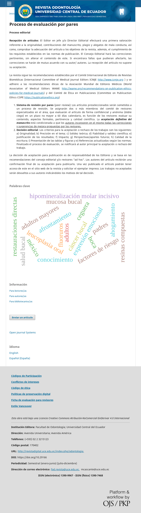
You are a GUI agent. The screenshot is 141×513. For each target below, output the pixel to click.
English (13, 353)
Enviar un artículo (22, 317)
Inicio (12, 13)
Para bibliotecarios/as (20, 301)
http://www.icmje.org (110, 79)
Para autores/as (17, 296)
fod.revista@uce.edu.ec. (65, 469)
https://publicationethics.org (41, 97)
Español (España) (19, 358)
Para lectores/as (17, 290)
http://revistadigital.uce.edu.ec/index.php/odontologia (51, 451)
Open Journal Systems (22, 332)
